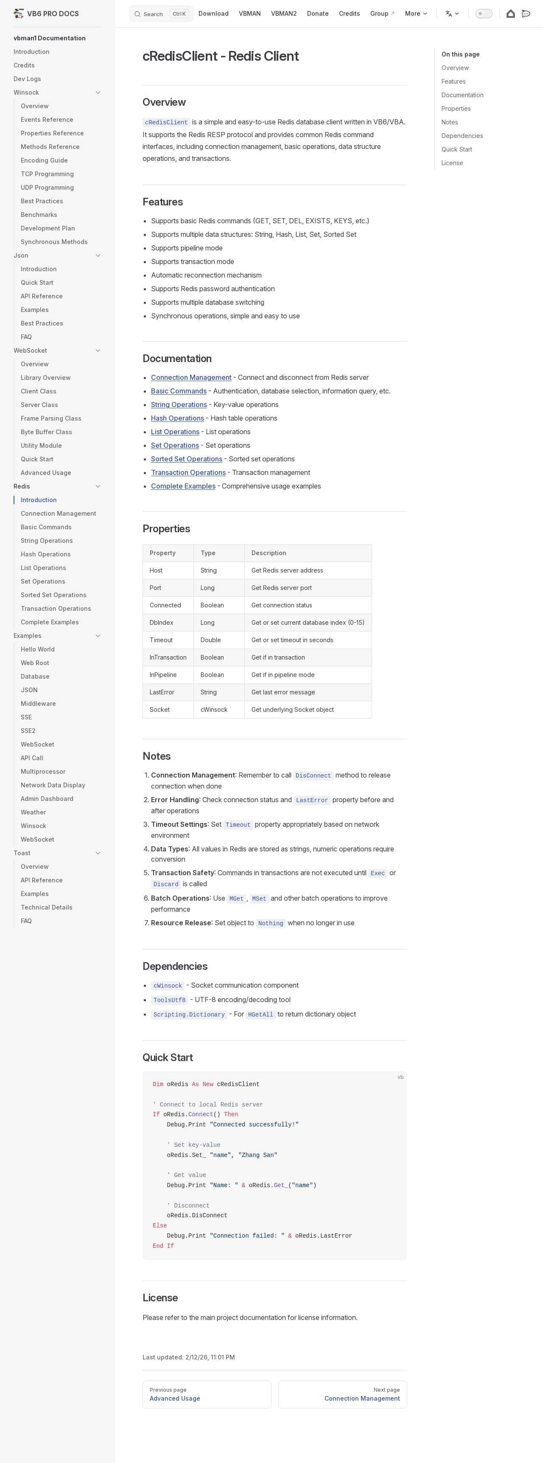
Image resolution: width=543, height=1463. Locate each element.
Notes (450, 122)
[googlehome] (510, 13)
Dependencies (462, 135)
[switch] (484, 13)
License (452, 162)
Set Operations (175, 445)
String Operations (179, 404)
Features (454, 81)
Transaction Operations (188, 472)
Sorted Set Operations (186, 459)
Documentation (463, 94)
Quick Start (457, 149)
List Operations (175, 431)
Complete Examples (183, 486)
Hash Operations (177, 418)
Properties (456, 108)
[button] (58, 38)
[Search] (161, 13)
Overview (455, 67)
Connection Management (191, 377)
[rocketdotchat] (526, 13)
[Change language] (452, 13)
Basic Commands (179, 391)
